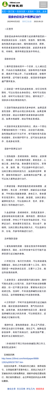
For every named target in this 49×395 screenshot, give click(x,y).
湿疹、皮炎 (41, 11)
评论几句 (30, 389)
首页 (4, 11)
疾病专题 (21, 11)
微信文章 (11, 389)
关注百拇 (21, 389)
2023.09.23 (38, 21)
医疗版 (11, 11)
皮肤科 (31, 11)
